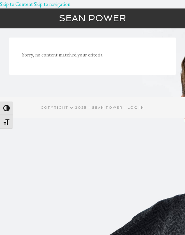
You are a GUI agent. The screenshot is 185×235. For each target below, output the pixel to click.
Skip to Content (16, 4)
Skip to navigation (52, 4)
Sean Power (92, 18)
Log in (136, 107)
